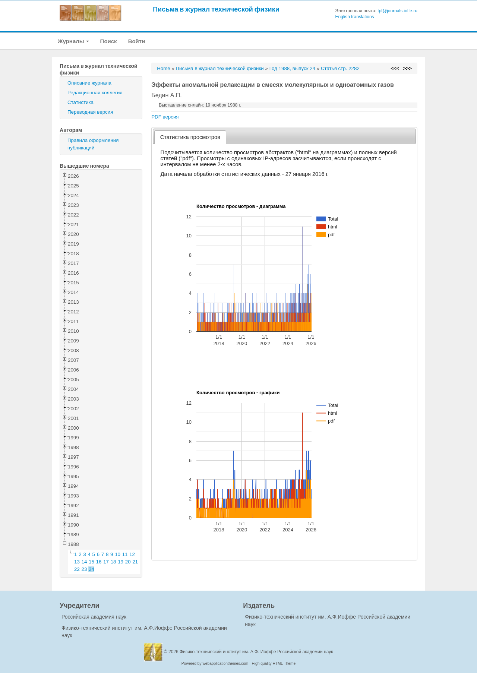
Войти (136, 41)
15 (91, 562)
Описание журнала (89, 83)
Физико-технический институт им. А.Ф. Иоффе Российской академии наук (256, 651)
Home (163, 68)
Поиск (108, 41)
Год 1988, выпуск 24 (292, 68)
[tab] (190, 137)
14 (84, 562)
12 (132, 554)
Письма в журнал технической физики (216, 9)
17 (106, 562)
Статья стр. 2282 (340, 68)
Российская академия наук (93, 617)
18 (113, 562)
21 (135, 562)
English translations (354, 16)
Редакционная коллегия (95, 92)
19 (120, 562)
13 (77, 562)
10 (117, 554)
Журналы (73, 41)
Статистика (80, 102)
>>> (407, 68)
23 (84, 569)
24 (91, 569)
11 (125, 554)
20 (128, 562)
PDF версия (165, 117)
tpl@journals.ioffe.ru (397, 10)
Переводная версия (90, 112)
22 (77, 569)
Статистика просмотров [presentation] (190, 137)
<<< (395, 68)
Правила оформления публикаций (93, 144)
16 (99, 562)
